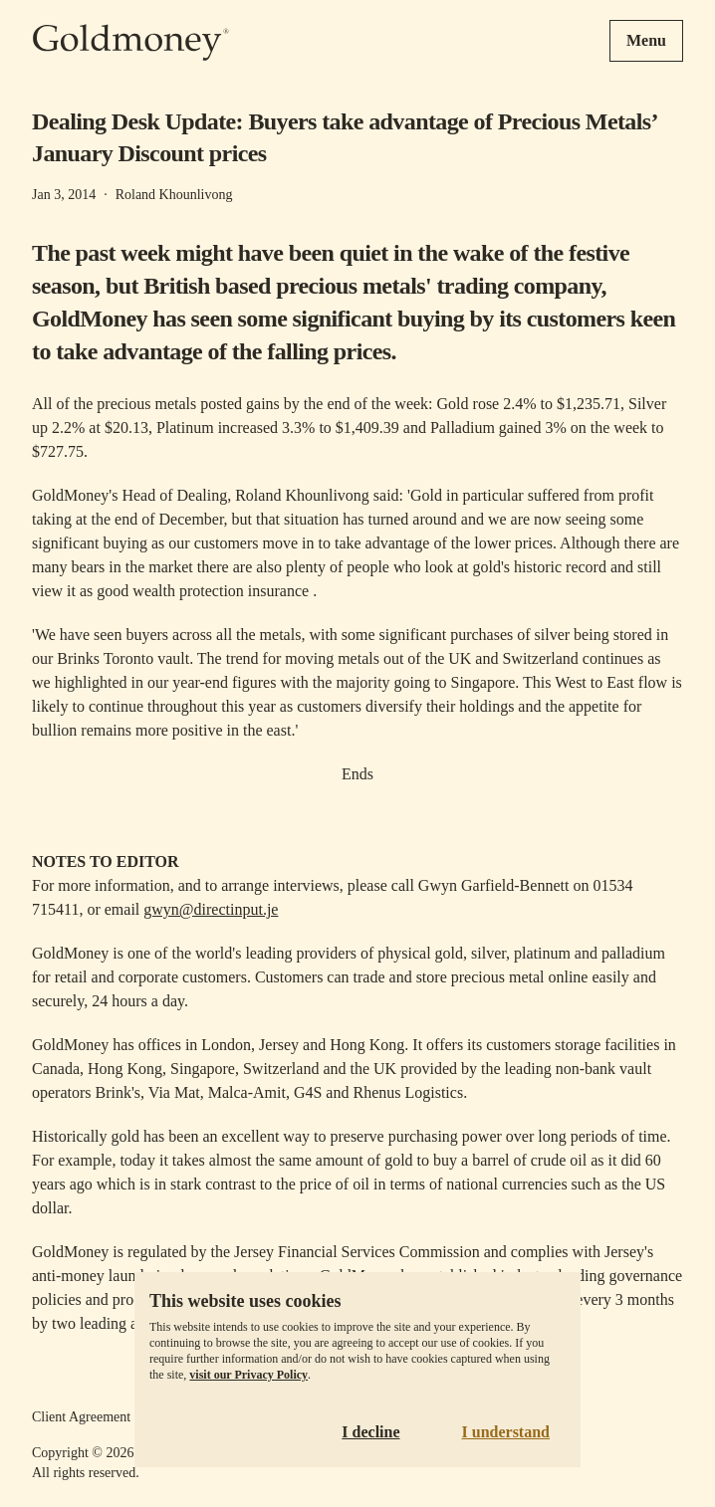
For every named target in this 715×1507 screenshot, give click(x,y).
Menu (646, 40)
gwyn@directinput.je (210, 909)
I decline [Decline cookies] (370, 1431)
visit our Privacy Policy (248, 1375)
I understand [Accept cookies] (506, 1431)
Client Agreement (81, 1416)
